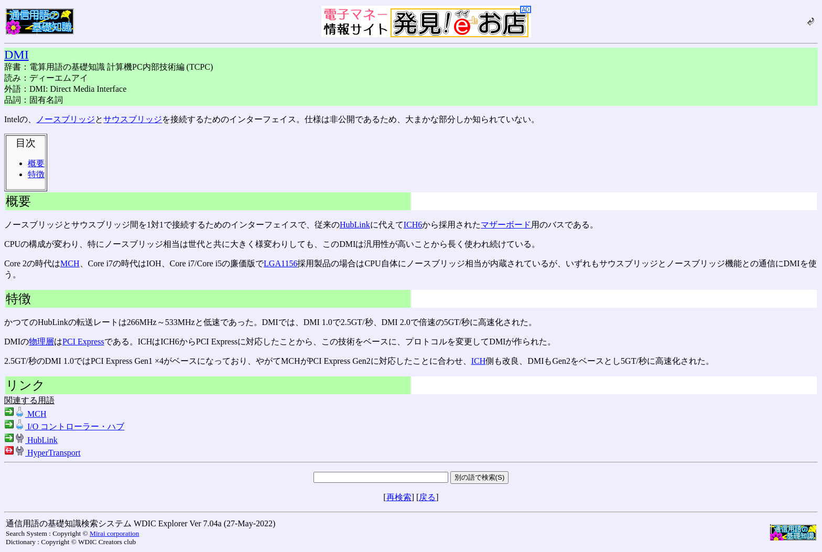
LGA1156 (280, 263)
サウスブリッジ (132, 119)
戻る (427, 497)
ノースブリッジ (65, 119)
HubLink (355, 224)
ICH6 (413, 224)
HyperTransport (42, 452)
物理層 (41, 341)
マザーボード (506, 224)
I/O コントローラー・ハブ (64, 426)
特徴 (36, 174)
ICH (478, 360)
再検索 (399, 497)
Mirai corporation (114, 533)
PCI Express (83, 341)
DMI (16, 54)
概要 (36, 163)
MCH (69, 263)
